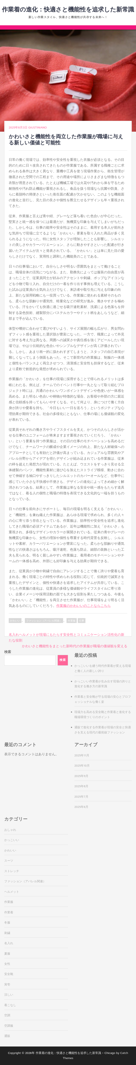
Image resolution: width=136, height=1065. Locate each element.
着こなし (10, 1005)
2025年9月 (81, 776)
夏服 (7, 954)
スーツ (8, 861)
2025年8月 (81, 786)
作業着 (8, 912)
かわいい (15, 621)
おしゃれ (10, 830)
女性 (7, 964)
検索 (7, 652)
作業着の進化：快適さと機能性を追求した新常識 (68, 10)
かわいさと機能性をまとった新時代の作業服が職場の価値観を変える (74, 646)
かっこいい (11, 840)
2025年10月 (82, 766)
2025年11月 (81, 755)
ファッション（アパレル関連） (44, 621)
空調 (7, 1015)
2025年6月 (81, 807)
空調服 (8, 1026)
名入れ (8, 943)
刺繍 (7, 933)
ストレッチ (11, 871)
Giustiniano (37, 127)
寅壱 (7, 984)
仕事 (81, 621)
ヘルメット (11, 892)
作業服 (71, 621)
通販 (7, 1036)
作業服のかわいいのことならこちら (83, 605)
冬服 (7, 923)
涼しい (8, 995)
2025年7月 (81, 797)
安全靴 (8, 974)
